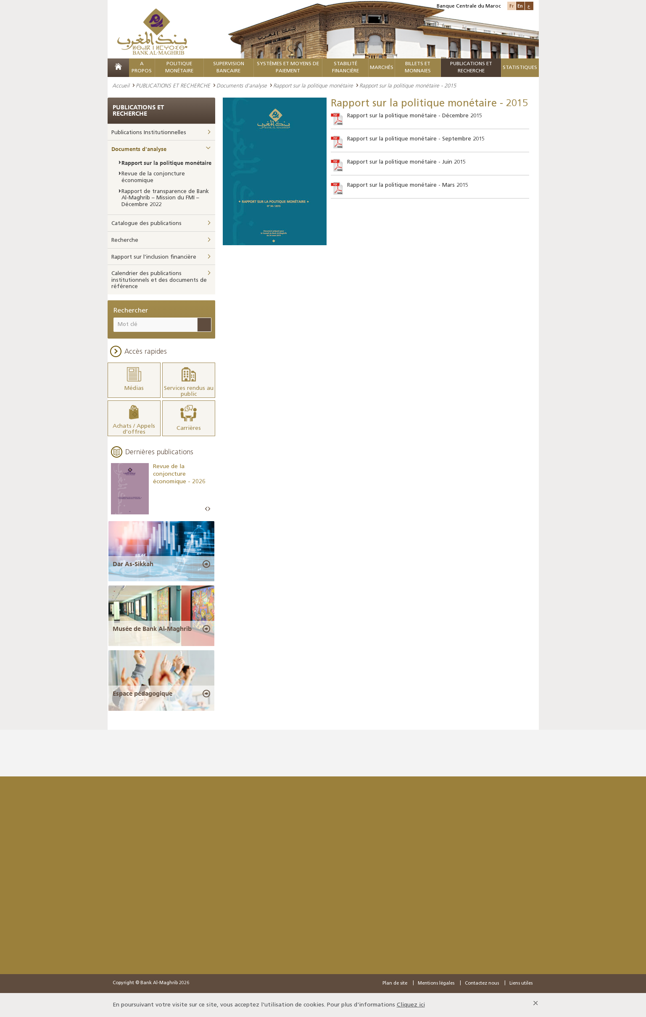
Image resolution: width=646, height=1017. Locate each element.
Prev (206, 508)
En (520, 6)
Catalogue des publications (146, 223)
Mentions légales (436, 983)
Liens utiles (521, 983)
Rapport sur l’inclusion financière (153, 257)
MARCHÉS (381, 67)
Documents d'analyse (241, 85)
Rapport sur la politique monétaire (313, 85)
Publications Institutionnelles (148, 132)
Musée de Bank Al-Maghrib (152, 628)
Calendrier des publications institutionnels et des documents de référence (159, 280)
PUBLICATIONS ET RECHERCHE (173, 85)
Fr (511, 6)
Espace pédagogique (142, 693)
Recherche (124, 240)
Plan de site (394, 983)
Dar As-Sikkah (133, 564)
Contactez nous (482, 983)
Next (209, 508)
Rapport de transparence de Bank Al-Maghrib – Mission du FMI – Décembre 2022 (165, 198)
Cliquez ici (411, 1004)
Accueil (120, 85)
